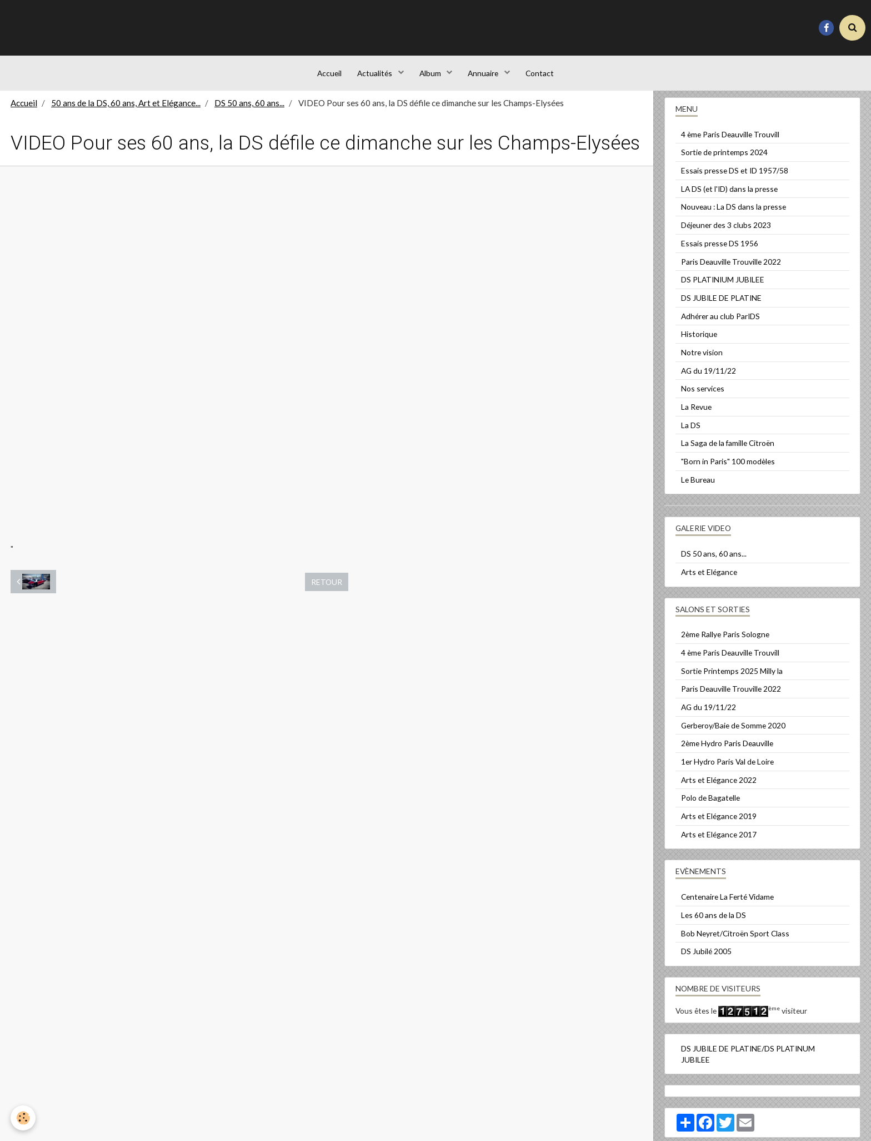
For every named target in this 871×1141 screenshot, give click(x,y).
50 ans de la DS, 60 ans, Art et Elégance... (126, 111)
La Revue (696, 414)
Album (431, 75)
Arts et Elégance (709, 579)
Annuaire (485, 75)
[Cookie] (23, 1117)
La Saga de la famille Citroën (727, 450)
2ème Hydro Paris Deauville (727, 751)
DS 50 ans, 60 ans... (249, 111)
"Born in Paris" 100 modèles (728, 469)
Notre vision (702, 360)
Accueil (327, 75)
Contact (542, 75)
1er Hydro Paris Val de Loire (727, 769)
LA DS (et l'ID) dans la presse (729, 196)
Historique (699, 341)
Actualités (374, 75)
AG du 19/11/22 (708, 378)
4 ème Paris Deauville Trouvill (730, 142)
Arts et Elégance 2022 (719, 787)
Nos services (702, 396)
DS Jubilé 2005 (706, 959)
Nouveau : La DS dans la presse (733, 214)
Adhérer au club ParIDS (720, 324)
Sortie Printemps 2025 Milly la (732, 678)
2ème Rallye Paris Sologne (725, 642)
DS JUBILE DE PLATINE (721, 305)
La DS (690, 433)
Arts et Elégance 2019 (719, 824)
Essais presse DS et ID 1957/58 (734, 178)
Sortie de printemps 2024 (724, 160)
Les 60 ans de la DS (713, 922)
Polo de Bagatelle (710, 805)
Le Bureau (698, 487)
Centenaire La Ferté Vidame (727, 904)
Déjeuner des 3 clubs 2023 (726, 232)
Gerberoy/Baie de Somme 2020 (733, 733)
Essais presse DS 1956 (719, 251)
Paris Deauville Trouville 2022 (731, 269)
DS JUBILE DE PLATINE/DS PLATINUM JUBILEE (748, 1061)
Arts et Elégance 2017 (719, 842)
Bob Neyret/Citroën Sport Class (735, 941)
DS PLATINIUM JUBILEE (722, 287)
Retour (326, 589)
